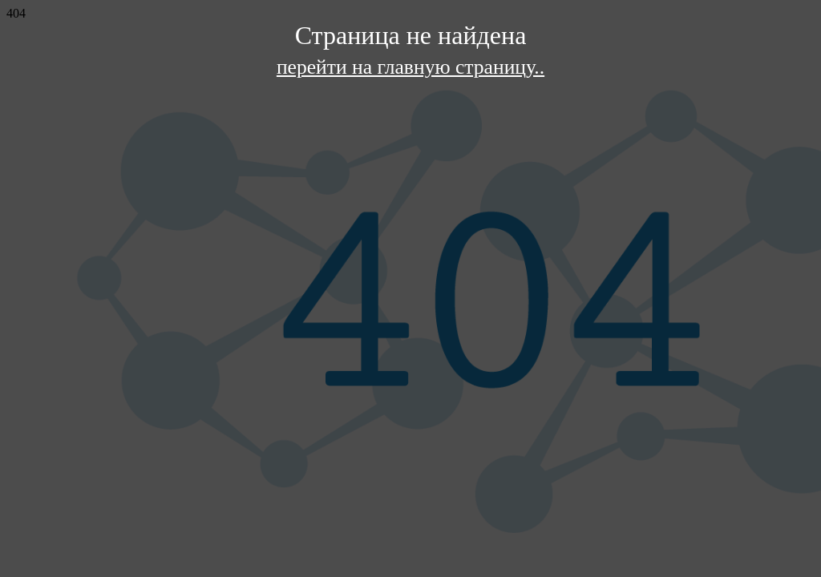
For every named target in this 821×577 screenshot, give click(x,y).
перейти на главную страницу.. (410, 67)
